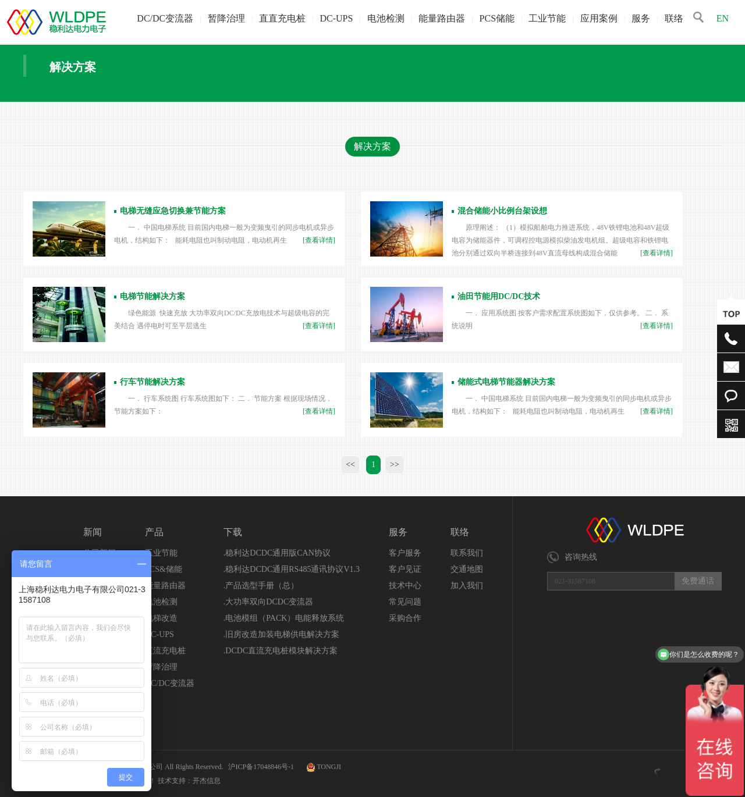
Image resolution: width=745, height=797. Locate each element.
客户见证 (405, 569)
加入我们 (466, 585)
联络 (674, 18)
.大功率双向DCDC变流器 (268, 601)
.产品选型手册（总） (261, 585)
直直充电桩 (282, 18)
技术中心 (405, 585)
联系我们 (466, 553)
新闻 (92, 532)
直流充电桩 (165, 650)
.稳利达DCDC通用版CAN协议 (277, 553)
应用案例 (599, 18)
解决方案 (372, 146)
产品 (154, 532)
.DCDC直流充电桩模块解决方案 (281, 650)
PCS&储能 (163, 569)
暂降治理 (226, 18)
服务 (641, 18)
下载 (233, 532)
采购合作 (405, 618)
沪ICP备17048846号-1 (262, 767)
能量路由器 (441, 18)
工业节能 (547, 18)
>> (394, 464)
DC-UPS (336, 18)
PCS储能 (497, 18)
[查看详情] (319, 240)
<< (350, 464)
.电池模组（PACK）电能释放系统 (284, 618)
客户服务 (405, 553)
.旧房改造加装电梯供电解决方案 (282, 634)
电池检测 (386, 18)
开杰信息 (207, 781)
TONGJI (329, 767)
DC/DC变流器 (165, 18)
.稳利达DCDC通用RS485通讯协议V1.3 (292, 569)
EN (722, 18)
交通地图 (466, 569)
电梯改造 (161, 618)
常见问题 (405, 601)
